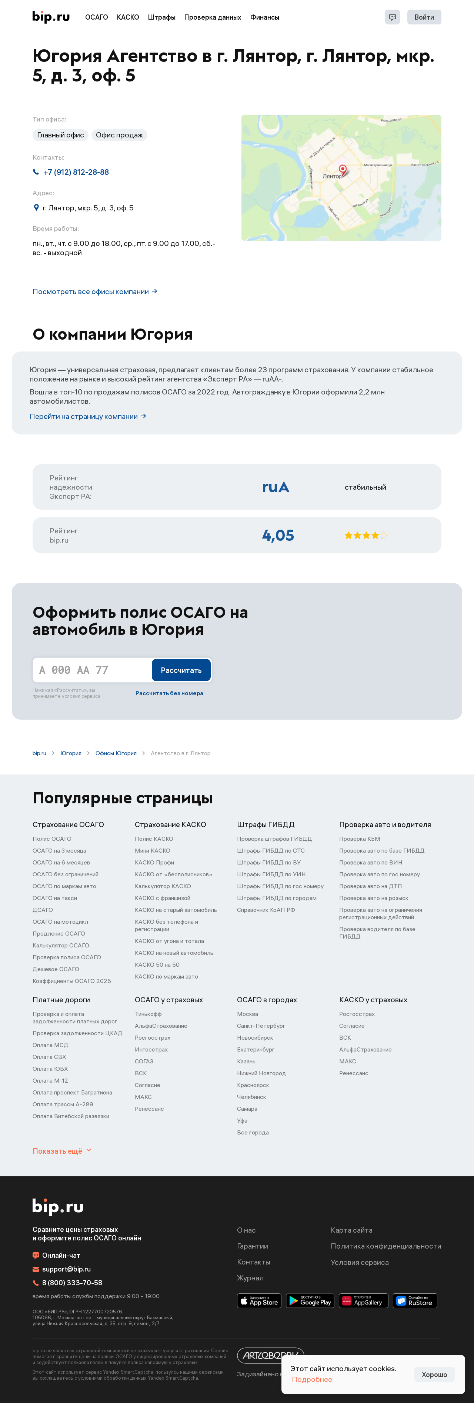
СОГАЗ (144, 1061)
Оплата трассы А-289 (63, 1104)
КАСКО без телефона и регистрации (166, 925)
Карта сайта (352, 1229)
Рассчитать (181, 670)
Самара (247, 1108)
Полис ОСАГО (52, 838)
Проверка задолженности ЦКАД (78, 1033)
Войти (424, 17)
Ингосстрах (151, 1049)
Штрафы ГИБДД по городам (277, 898)
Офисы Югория (116, 753)
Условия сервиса (360, 1262)
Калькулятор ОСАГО (61, 945)
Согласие (147, 1085)
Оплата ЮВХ (50, 1068)
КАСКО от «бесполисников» (174, 874)
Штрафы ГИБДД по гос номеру (280, 886)
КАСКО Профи (154, 862)
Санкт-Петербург (261, 1025)
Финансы (264, 17)
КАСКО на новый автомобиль (174, 952)
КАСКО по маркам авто (166, 976)
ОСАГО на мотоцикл (60, 921)
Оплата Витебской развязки (71, 1116)
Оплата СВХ (49, 1056)
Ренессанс (149, 1108)
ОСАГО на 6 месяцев (61, 862)
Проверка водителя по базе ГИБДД (377, 932)
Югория (70, 753)
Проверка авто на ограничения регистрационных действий (380, 913)
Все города (253, 1132)
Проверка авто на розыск (373, 898)
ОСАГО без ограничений (66, 874)
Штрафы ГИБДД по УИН (271, 874)
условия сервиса (81, 696)
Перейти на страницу (88, 416)
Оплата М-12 (50, 1080)
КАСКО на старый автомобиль (176, 909)
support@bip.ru (62, 1269)
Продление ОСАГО (59, 933)
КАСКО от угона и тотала (169, 940)
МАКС (143, 1096)
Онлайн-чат (56, 1255)
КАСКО (128, 17)
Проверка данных (212, 17)
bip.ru (39, 753)
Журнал (250, 1277)
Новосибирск (255, 1037)
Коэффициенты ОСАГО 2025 (72, 980)
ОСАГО (96, 17)
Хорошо (434, 1374)
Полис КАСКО (154, 838)
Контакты (253, 1261)
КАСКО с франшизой (162, 898)
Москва (247, 1013)
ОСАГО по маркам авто (64, 886)
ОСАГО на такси (55, 898)
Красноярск (253, 1085)
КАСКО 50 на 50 (157, 964)
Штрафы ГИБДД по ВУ (269, 862)
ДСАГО (43, 909)
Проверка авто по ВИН (371, 862)
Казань (246, 1061)
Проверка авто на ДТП (370, 886)
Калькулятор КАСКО (163, 886)
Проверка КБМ (359, 838)
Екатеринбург (256, 1049)
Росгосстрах (152, 1037)
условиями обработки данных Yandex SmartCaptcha (138, 1378)
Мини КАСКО (152, 850)
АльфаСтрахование (161, 1025)
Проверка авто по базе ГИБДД (382, 850)
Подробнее (312, 1379)
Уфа (242, 1120)
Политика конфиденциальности (386, 1245)
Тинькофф (148, 1013)
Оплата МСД (51, 1045)
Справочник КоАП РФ (266, 909)
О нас (246, 1229)
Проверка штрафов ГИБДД (274, 838)
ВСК (141, 1073)
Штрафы (162, 17)
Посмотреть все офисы (95, 291)
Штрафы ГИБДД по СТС (271, 850)
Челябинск (251, 1096)
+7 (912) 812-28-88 (71, 172)
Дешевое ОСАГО (56, 969)
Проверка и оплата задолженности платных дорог (75, 1017)
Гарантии (252, 1245)
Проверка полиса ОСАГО (67, 957)
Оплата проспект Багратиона (72, 1092)
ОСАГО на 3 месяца (59, 850)
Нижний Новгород (261, 1073)
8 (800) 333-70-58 (67, 1283)
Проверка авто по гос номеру (379, 874)
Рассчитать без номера (169, 693)
